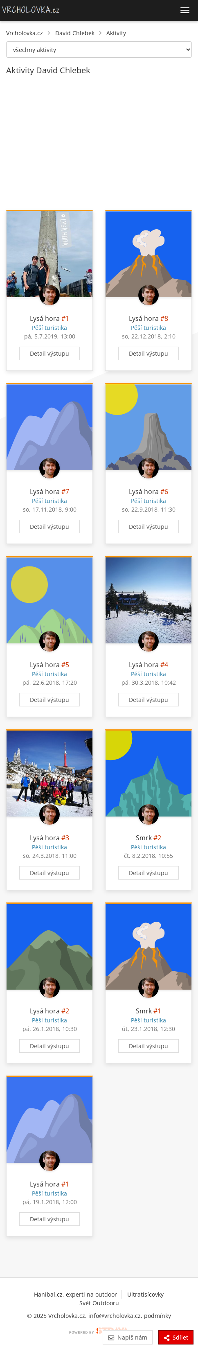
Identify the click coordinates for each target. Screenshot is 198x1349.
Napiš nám (127, 1337)
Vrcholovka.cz (24, 33)
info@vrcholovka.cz (114, 1316)
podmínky (157, 1316)
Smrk (144, 837)
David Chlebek (74, 33)
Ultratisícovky (145, 1294)
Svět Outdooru (99, 1303)
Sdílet (176, 1337)
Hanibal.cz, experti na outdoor (75, 1294)
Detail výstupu (49, 353)
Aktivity (116, 33)
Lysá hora (45, 318)
